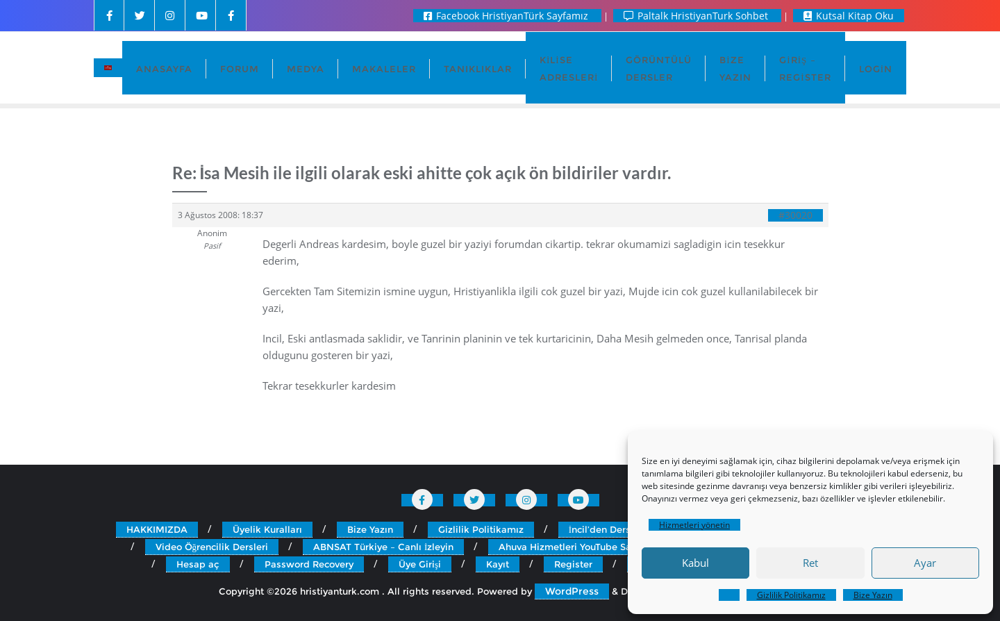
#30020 (795, 215)
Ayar (925, 563)
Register (573, 564)
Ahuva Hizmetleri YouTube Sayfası (576, 546)
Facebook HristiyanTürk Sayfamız (507, 15)
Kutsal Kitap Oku (848, 15)
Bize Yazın (872, 595)
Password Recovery (309, 564)
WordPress (572, 591)
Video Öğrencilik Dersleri (212, 546)
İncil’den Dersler (605, 529)
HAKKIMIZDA (157, 529)
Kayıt (497, 564)
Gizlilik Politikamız (791, 595)
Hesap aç (197, 564)
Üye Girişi (420, 564)
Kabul (695, 563)
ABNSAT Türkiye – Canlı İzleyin (383, 546)
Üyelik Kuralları (267, 529)
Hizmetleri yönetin (694, 525)
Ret (810, 563)
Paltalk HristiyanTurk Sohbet (697, 15)
